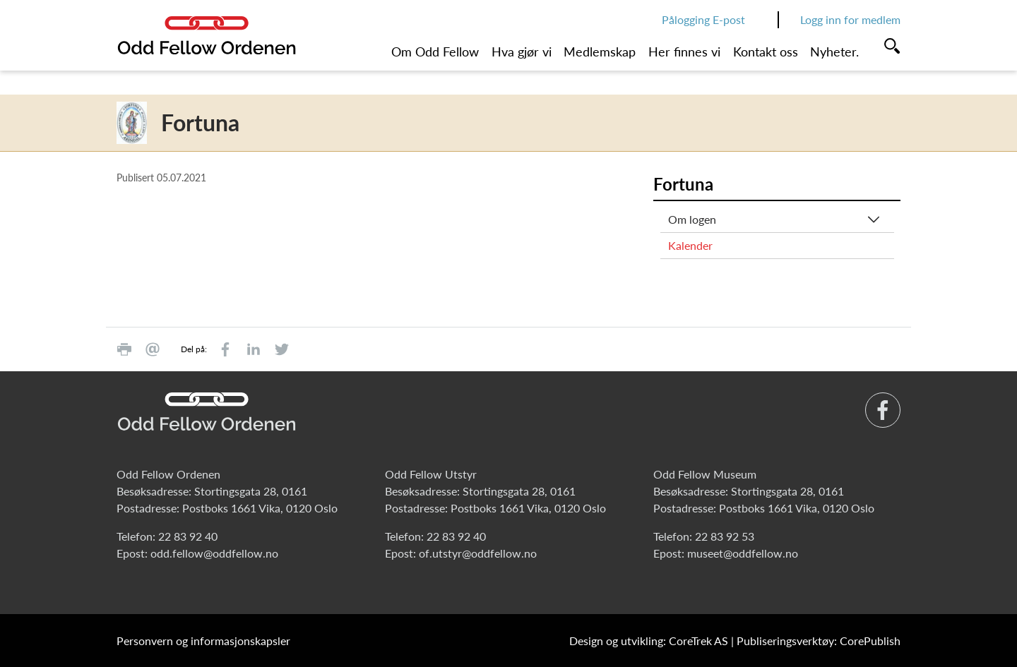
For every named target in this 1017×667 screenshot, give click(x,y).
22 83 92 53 (724, 536)
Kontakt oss (765, 51)
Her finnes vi (684, 51)
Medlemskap (600, 51)
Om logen (692, 219)
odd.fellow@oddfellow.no (214, 553)
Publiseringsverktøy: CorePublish (818, 640)
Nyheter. (834, 51)
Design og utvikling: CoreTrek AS (648, 640)
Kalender (690, 245)
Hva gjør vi (522, 51)
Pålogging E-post (703, 19)
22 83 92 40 (188, 536)
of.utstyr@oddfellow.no (478, 553)
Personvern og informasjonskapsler (203, 640)
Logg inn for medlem (850, 19)
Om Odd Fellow (435, 51)
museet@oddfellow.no (742, 553)
